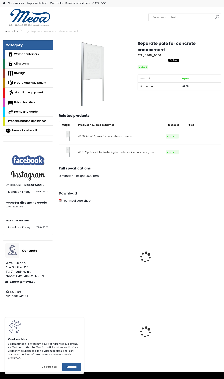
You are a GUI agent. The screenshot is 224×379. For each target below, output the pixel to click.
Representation (37, 3)
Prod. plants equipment (27, 82)
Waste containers (23, 54)
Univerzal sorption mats (201, 331)
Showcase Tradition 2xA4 (75, 264)
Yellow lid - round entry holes (159, 339)
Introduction (12, 31)
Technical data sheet (75, 201)
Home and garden (23, 112)
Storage (16, 73)
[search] (217, 18)
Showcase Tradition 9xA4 (199, 264)
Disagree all (49, 367)
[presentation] (60, 252)
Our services (16, 3)
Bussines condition (77, 3)
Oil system (18, 64)
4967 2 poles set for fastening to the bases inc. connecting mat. (116, 152)
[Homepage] (4, 3)
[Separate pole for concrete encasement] (92, 74)
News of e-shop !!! (21, 130)
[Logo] (27, 17)
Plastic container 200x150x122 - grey (115, 336)
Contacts (56, 3)
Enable (71, 367)
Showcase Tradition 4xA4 (116, 264)
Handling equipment (25, 92)
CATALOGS (99, 3)
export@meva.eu (22, 282)
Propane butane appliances (27, 121)
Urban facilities (21, 102)
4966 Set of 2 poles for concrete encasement (106, 136)
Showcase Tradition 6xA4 (158, 264)
